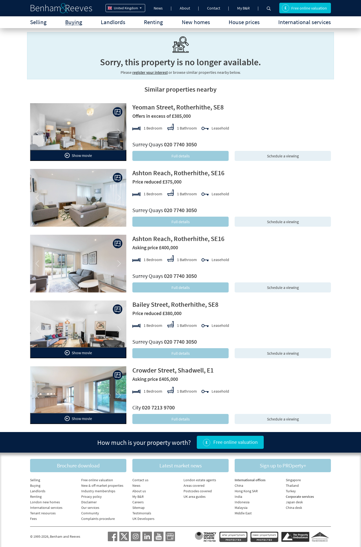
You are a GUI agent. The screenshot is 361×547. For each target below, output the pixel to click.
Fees (33, 518)
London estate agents (200, 480)
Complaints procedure (98, 518)
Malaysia (241, 507)
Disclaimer (89, 502)
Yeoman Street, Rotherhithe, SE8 (178, 107)
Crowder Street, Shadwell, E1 (173, 370)
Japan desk (294, 502)
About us (139, 491)
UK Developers (143, 518)
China (239, 485)
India (238, 496)
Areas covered (194, 485)
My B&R (243, 8)
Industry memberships (98, 491)
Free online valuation (304, 8)
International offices (250, 480)
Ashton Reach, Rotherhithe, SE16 (178, 173)
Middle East (243, 513)
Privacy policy (91, 496)
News (158, 8)
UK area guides (195, 496)
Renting (153, 22)
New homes (196, 22)
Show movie (78, 155)
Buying (73, 22)
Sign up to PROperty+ (283, 465)
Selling (38, 22)
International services (304, 22)
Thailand (292, 485)
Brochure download (78, 465)
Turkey (291, 491)
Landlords (113, 22)
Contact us (140, 480)
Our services (90, 507)
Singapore (293, 480)
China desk (294, 507)
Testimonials (141, 513)
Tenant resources (43, 513)
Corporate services (300, 496)
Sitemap (138, 507)
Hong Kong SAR (246, 491)
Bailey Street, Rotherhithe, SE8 (175, 304)
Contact (213, 8)
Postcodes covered (198, 491)
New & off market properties (102, 485)
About (185, 8)
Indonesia (242, 502)
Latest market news (180, 465)
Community (90, 513)
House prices (244, 22)
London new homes (45, 502)
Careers (138, 502)
